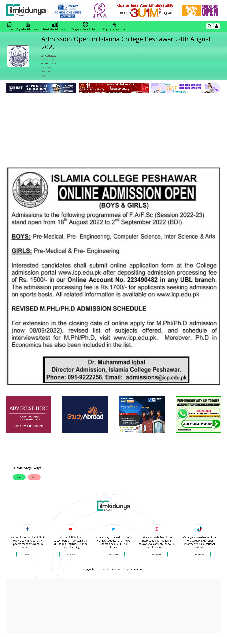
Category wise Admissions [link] (85, 26)
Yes (19, 477)
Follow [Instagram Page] (156, 554)
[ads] (28, 415)
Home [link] (9, 26)
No (34, 477)
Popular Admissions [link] (114, 26)
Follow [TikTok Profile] (199, 554)
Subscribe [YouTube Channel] (70, 554)
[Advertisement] (113, 121)
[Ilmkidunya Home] (26, 10)
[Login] (216, 26)
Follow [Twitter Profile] (113, 554)
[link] (67, 10)
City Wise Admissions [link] (27, 26)
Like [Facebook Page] (27, 554)
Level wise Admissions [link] (55, 26)
